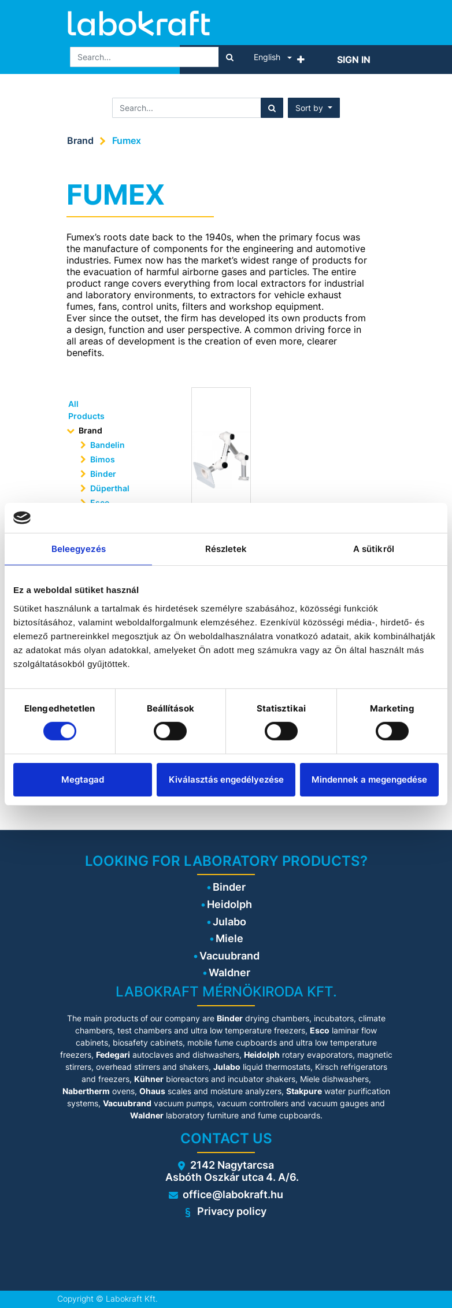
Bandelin (107, 445)
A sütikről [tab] (373, 548)
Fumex (126, 140)
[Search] (229, 57)
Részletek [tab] (226, 548)
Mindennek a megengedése (369, 779)
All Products (86, 410)
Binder (103, 474)
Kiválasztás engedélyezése (226, 779)
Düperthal (109, 488)
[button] (300, 59)
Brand (80, 140)
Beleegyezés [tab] (78, 548)
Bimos (102, 459)
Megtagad (82, 779)
